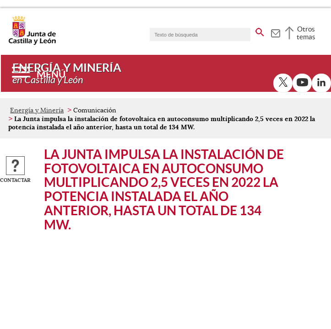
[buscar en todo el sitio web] (260, 31)
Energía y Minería (37, 110)
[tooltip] (275, 32)
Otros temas (306, 33)
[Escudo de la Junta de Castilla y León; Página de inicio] (32, 43)
